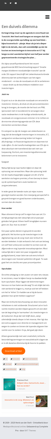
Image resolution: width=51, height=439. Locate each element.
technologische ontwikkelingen (27, 364)
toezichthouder (11, 369)
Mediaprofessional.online (14, 426)
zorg (23, 369)
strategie (8, 364)
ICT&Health (21, 389)
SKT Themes (30, 430)
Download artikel (13, 350)
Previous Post (25, 383)
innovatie (16, 359)
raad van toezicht (31, 359)
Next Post (25, 400)
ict (6, 359)
